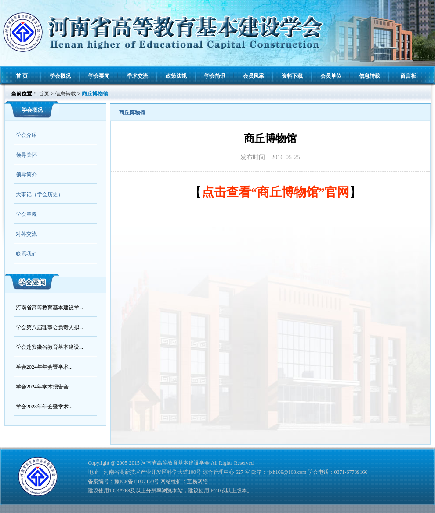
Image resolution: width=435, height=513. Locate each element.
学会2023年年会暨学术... (44, 406)
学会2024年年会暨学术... (44, 367)
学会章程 (26, 214)
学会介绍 (26, 135)
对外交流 (26, 234)
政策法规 (176, 76)
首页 (44, 94)
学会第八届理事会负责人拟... (49, 327)
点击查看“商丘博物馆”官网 (275, 192)
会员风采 (253, 76)
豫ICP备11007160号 (136, 481)
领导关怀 (26, 155)
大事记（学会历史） (39, 194)
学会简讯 (214, 76)
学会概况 (60, 76)
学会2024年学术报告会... (44, 387)
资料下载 (292, 76)
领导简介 (26, 175)
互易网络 (197, 481)
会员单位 (330, 76)
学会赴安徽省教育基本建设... (49, 347)
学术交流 (137, 76)
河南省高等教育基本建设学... (49, 307)
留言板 (408, 76)
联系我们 (26, 254)
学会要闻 (98, 76)
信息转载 (369, 76)
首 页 (22, 76)
